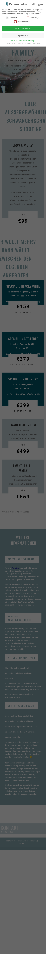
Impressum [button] (36, 42)
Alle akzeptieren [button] (23, 26)
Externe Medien (22, 20)
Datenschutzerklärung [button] (24, 42)
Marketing (32, 16)
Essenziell (11, 16)
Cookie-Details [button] (11, 42)
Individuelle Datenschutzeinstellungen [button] (23, 39)
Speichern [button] (23, 33)
